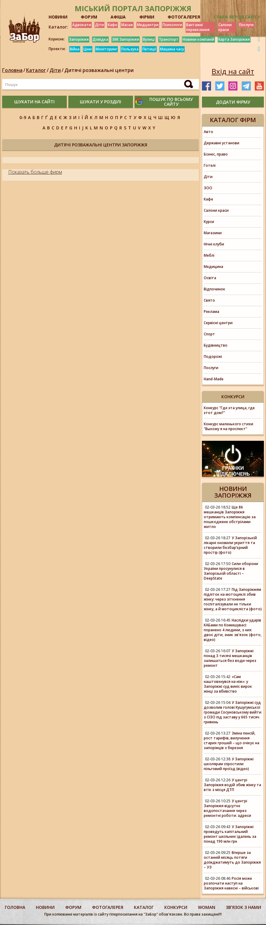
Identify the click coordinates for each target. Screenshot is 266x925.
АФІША (118, 17)
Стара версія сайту (236, 17)
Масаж (127, 24)
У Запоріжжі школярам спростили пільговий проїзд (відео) (229, 763)
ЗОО (208, 187)
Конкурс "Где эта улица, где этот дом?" (229, 410)
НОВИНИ (58, 17)
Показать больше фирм (35, 172)
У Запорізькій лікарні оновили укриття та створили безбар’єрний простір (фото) (230, 545)
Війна (75, 49)
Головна (12, 70)
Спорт (209, 334)
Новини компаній (198, 39)
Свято (209, 300)
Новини (45, 907)
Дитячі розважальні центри (99, 70)
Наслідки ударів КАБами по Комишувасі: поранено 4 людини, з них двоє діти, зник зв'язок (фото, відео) (232, 630)
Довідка (100, 39)
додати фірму (233, 102)
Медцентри (148, 24)
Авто (208, 131)
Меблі (209, 255)
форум (73, 907)
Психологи (172, 24)
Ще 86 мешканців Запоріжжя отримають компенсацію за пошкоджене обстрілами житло (230, 517)
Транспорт (169, 39)
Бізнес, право (216, 154)
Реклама (211, 311)
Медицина (213, 266)
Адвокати (81, 24)
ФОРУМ (89, 17)
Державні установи (221, 143)
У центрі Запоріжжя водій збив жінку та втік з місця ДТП (232, 784)
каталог (144, 907)
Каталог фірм (233, 120)
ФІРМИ (146, 17)
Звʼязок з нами (243, 907)
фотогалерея (107, 907)
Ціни (88, 49)
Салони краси (225, 27)
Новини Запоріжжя (232, 492)
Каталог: (58, 27)
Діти (99, 24)
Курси (209, 221)
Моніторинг (106, 49)
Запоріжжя (79, 39)
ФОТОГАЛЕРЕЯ (184, 17)
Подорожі (213, 356)
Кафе (112, 24)
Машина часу (172, 49)
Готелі (210, 165)
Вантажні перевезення (198, 27)
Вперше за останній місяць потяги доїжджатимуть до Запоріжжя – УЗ (232, 860)
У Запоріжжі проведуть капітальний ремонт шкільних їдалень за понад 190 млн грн (230, 834)
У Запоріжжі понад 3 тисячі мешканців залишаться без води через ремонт (230, 658)
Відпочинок (214, 289)
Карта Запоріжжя (234, 39)
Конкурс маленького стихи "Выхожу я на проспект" (228, 426)
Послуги (246, 24)
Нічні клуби (214, 244)
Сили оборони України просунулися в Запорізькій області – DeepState (231, 571)
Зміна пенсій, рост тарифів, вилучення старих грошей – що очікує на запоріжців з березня (231, 740)
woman (206, 907)
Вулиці (149, 39)
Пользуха (129, 49)
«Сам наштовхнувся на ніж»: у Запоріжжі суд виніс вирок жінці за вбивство (228, 684)
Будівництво (215, 345)
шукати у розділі (100, 101)
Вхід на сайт (233, 71)
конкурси (175, 907)
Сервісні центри (218, 322)
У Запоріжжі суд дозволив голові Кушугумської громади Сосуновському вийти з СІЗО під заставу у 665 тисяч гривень (232, 712)
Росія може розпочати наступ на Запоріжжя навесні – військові (231, 883)
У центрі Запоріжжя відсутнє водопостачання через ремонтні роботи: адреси (227, 808)
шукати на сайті (34, 101)
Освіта (210, 277)
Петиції (149, 49)
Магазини (213, 232)
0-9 (22, 117)
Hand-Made (213, 379)
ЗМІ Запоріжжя (125, 39)
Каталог (36, 70)
